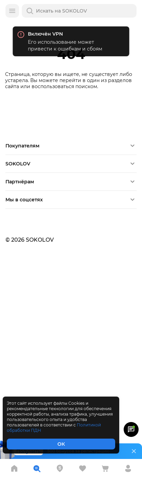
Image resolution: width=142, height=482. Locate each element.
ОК (61, 444)
